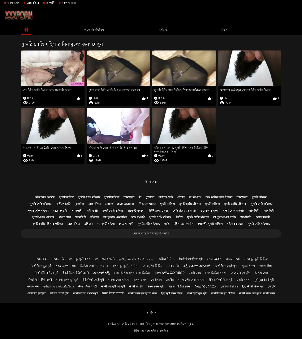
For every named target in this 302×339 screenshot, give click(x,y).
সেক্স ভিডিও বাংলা (215, 272)
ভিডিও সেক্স (261, 272)
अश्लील (170, 279)
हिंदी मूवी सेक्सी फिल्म (171, 293)
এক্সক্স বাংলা (233, 259)
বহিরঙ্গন (94, 217)
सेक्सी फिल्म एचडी (87, 286)
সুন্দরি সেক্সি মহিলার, (41, 204)
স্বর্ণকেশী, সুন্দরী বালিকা (210, 223)
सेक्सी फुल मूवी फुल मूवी (113, 286)
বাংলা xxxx (214, 259)
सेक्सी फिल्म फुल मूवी (40, 266)
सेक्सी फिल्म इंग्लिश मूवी (190, 259)
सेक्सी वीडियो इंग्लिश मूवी (85, 293)
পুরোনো (150, 197)
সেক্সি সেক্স (195, 272)
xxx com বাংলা (66, 266)
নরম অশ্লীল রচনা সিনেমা (219, 197)
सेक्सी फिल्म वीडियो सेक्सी (75, 272)
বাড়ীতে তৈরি (166, 197)
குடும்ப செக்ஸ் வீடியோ (58, 286)
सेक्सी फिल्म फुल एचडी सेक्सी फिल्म (257, 293)
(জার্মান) (79, 204)
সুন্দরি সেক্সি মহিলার (89, 197)
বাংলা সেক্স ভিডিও (118, 279)
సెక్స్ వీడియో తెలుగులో (197, 266)
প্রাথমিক (151, 312)
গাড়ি (166, 223)
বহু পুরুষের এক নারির (115, 217)
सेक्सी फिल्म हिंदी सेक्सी (40, 279)
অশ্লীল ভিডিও (166, 259)
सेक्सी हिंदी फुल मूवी (196, 293)
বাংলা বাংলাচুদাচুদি (67, 279)
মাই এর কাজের (235, 223)
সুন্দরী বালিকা (66, 197)
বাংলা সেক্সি (57, 259)
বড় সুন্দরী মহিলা (106, 223)
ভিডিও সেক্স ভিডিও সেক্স (94, 266)
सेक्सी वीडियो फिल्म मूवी (46, 272)
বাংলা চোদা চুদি (59, 293)
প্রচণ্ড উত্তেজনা (125, 204)
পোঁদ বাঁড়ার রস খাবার (184, 210)
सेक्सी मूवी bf (136, 286)
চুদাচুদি (272, 286)
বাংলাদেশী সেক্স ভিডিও (191, 279)
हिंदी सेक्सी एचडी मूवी (93, 279)
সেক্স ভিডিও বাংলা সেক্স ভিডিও (132, 272)
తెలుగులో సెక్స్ (101, 272)
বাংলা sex (40, 259)
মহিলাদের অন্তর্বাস (45, 197)
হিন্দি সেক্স (151, 182)
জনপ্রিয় (162, 29)
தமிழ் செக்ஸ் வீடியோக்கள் (136, 259)
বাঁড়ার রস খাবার (147, 204)
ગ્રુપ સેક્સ (248, 266)
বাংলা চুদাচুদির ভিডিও (125, 266)
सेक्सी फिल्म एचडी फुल (225, 266)
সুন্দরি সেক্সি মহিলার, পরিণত (47, 223)
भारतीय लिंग (32, 286)
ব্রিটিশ (179, 217)
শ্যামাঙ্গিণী (129, 197)
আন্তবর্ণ (109, 204)
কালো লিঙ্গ (265, 266)
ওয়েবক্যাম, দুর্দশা (209, 210)
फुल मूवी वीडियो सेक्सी (179, 286)
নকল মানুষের (69, 2)
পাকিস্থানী (77, 210)
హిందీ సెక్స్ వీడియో (205, 286)
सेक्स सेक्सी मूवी (155, 286)
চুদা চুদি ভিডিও (229, 286)
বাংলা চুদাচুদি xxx (79, 259)
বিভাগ (224, 29)
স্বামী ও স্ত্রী (92, 210)
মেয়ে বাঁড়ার (32, 2)
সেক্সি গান (156, 279)
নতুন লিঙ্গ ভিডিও (94, 29)
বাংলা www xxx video (169, 272)
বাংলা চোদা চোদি (105, 259)
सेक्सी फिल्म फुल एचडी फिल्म (142, 293)
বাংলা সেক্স (13, 2)
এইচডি (181, 197)
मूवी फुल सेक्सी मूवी (264, 279)
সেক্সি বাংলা (243, 279)
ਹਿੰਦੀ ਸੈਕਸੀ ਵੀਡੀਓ (113, 293)
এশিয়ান (88, 223)
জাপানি (50, 2)
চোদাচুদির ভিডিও (153, 266)
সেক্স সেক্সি (173, 266)
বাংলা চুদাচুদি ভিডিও (256, 259)
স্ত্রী (140, 197)
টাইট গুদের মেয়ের (158, 210)
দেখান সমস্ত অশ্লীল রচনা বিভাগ (151, 233)
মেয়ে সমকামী (60, 210)
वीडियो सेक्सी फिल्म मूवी (221, 279)
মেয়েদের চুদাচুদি (240, 272)
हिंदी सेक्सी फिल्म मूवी (252, 286)
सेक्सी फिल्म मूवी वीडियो (223, 293)
